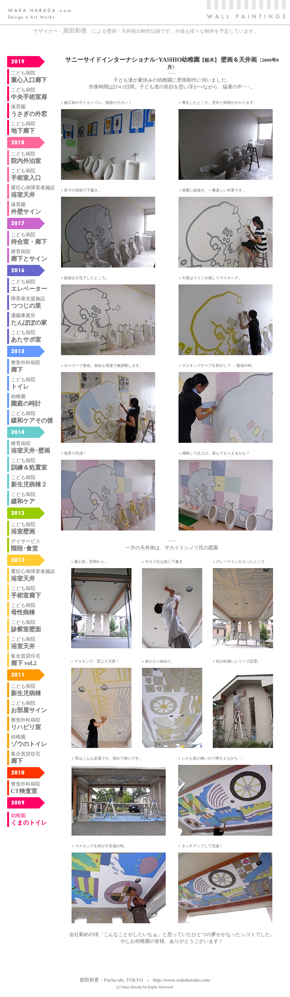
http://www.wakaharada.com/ (182, 980)
